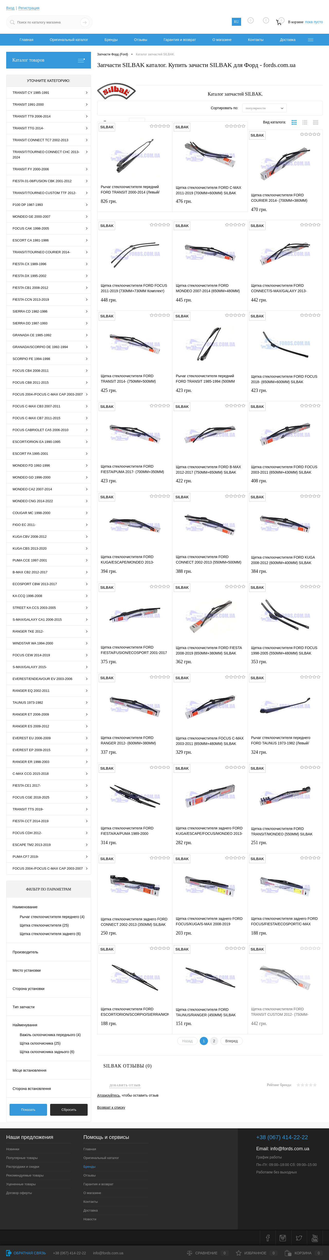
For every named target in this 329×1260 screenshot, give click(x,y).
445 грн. (210, 303)
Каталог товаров (48, 60)
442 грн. (285, 303)
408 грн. (285, 484)
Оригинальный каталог (69, 40)
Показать (28, 1110)
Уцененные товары (21, 1184)
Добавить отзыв (125, 1085)
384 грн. (285, 574)
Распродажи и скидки (22, 1167)
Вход (10, 8)
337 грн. (135, 755)
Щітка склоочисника (40, 1043)
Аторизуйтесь (108, 1095)
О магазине (222, 40)
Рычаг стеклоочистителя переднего (52, 917)
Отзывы (140, 40)
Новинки (12, 1149)
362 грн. (210, 665)
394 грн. (135, 574)
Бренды (111, 40)
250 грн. (135, 936)
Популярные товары (22, 1158)
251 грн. (285, 846)
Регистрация (29, 8)
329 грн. (210, 755)
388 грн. (210, 574)
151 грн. (210, 1026)
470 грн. (285, 213)
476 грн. (210, 204)
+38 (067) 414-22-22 (69, 1253)
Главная (26, 40)
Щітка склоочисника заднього (47, 1052)
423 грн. (210, 393)
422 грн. (210, 484)
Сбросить (68, 1110)
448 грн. (135, 303)
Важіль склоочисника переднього (50, 1035)
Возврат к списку (111, 1107)
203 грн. (210, 936)
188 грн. (285, 936)
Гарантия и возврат (180, 40)
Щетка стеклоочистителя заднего (50, 934)
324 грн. (285, 755)
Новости (89, 1219)
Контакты (255, 40)
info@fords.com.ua (289, 1148)
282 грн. (210, 846)
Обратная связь (26, 1253)
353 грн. (285, 665)
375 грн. (135, 665)
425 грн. (135, 393)
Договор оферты (19, 1193)
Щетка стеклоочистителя (44, 925)
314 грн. (135, 846)
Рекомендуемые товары (25, 1175)
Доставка (287, 40)
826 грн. (135, 204)
